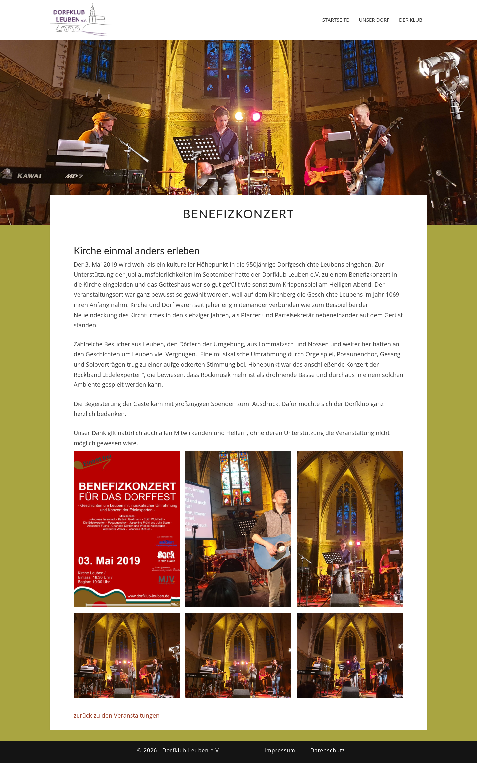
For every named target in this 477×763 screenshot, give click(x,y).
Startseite (335, 19)
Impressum (279, 750)
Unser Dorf (374, 19)
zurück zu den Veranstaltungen (117, 715)
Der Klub (410, 19)
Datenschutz (327, 750)
